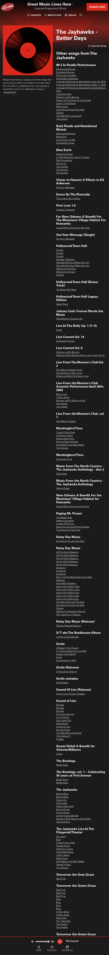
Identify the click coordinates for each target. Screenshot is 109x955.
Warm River (62, 304)
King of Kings (63, 810)
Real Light (61, 918)
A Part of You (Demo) (66, 672)
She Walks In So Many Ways (70, 445)
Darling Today (63, 488)
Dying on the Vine (65, 714)
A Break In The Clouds (67, 648)
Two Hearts (62, 119)
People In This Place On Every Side (73, 100)
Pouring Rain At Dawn (67, 442)
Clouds (59, 250)
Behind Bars (62, 794)
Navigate (34, 15)
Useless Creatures (65, 210)
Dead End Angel (64, 154)
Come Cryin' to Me (65, 140)
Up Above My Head (66, 290)
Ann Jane (61, 837)
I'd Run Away (62, 397)
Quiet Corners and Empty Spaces (72, 527)
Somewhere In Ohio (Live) (69, 373)
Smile (59, 330)
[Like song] (97, 46)
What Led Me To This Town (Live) (72, 376)
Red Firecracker (64, 160)
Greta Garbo (62, 683)
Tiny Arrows (62, 448)
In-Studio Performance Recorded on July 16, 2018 (81, 82)
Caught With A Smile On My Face (73, 228)
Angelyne (61, 568)
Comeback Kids (64, 518)
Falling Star (61, 474)
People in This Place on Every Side (73, 819)
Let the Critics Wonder (67, 816)
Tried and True (63, 822)
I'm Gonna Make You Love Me (71, 651)
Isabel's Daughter (65, 521)
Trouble (60, 739)
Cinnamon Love (64, 459)
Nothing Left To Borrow (67, 97)
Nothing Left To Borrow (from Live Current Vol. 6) (80, 355)
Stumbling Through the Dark (70, 541)
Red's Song (62, 107)
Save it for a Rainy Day (67, 599)
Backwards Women (66, 69)
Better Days (62, 765)
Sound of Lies (63, 727)
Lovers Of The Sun (65, 524)
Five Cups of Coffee (66, 76)
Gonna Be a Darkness (67, 79)
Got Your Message (65, 188)
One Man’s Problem (66, 421)
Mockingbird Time (65, 439)
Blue (58, 840)
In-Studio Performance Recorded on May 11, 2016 (81, 85)
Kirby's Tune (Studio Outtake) (70, 694)
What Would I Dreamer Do (69, 319)
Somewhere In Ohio (66, 661)
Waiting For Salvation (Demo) (70, 612)
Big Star (60, 705)
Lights (59, 754)
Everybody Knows (65, 72)
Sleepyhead (62, 724)
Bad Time (61, 879)
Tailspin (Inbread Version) (68, 626)
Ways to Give (52, 15)
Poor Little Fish (63, 721)
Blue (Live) (61, 394)
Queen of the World (66, 104)
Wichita (60, 275)
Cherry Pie (61, 800)
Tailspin (60, 113)
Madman (60, 580)
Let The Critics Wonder (67, 637)
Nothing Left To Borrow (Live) (70, 401)
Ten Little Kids (63, 921)
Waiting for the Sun (65, 272)
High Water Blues (65, 852)
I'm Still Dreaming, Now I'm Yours (73, 157)
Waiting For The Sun (66, 269)
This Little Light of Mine (68, 199)
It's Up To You (62, 717)
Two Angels (62, 167)
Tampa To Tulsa (63, 865)
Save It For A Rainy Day (68, 587)
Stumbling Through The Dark (70, 110)
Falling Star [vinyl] (65, 806)
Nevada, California (65, 260)
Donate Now (97, 6)
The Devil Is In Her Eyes (68, 530)
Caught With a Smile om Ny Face (72, 507)
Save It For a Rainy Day (67, 593)
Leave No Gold (63, 94)
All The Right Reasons (67, 552)
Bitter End (61, 137)
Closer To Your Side (65, 432)
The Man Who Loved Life (68, 116)
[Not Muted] (32, 942)
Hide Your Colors (64, 436)
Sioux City (61, 164)
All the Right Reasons (67, 559)
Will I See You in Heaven (68, 615)
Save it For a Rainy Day (67, 596)
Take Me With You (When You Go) (72, 263)
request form (9, 92)
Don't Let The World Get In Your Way (74, 577)
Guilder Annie (63, 846)
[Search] (80, 15)
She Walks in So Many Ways (70, 862)
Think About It (63, 736)
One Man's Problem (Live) (69, 370)
